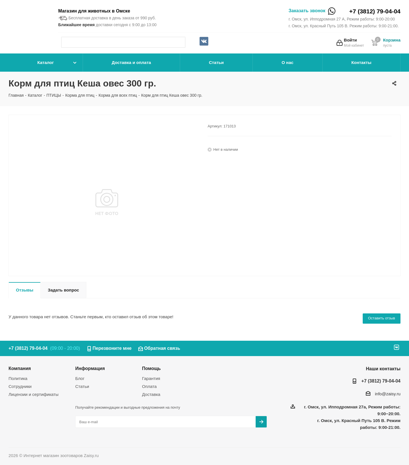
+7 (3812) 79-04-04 (374, 11)
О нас (288, 62)
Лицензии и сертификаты (34, 394)
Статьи (216, 62)
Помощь (151, 368)
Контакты (361, 62)
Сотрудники (20, 386)
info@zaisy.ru (387, 393)
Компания (20, 368)
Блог (79, 378)
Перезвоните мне (112, 348)
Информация (90, 368)
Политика (18, 378)
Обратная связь (162, 348)
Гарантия (151, 378)
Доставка (151, 394)
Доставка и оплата (131, 62)
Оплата (149, 386)
